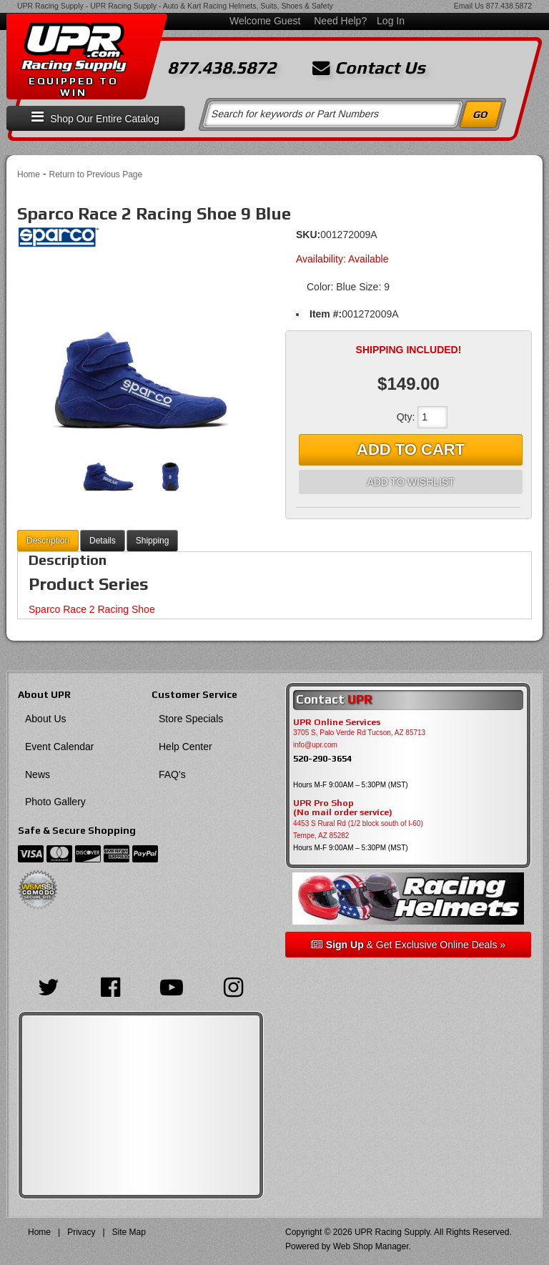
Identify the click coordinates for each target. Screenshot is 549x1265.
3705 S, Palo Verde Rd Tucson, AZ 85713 (359, 733)
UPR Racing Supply (50, 5)
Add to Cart (411, 449)
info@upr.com (315, 745)
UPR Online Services (336, 722)
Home (28, 174)
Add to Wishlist (410, 482)
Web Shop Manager (371, 1246)
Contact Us (368, 68)
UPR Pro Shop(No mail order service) (342, 808)
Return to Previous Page (95, 174)
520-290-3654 (322, 758)
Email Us (469, 5)
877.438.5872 (509, 5)
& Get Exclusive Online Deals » (408, 944)
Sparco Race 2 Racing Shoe (92, 609)
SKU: (308, 234)
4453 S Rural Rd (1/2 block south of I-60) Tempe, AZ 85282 (358, 829)
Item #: (326, 314)
